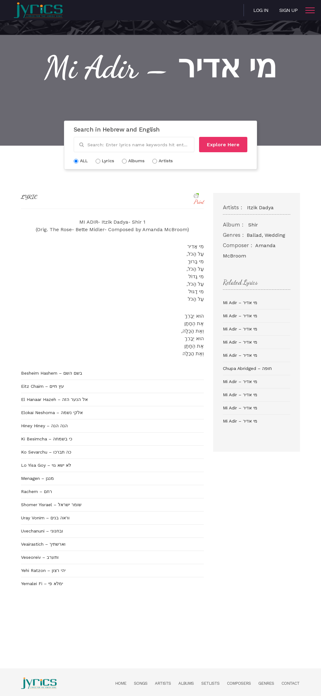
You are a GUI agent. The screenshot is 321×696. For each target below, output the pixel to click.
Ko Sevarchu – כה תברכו (46, 451)
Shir (253, 225)
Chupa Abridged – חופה (247, 368)
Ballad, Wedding (266, 235)
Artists (163, 683)
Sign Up (288, 10)
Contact (290, 683)
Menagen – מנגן (37, 478)
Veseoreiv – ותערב (40, 557)
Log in (260, 10)
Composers (239, 683)
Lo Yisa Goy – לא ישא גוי (46, 465)
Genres (266, 683)
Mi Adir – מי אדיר (240, 302)
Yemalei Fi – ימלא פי (42, 583)
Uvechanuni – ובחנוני (42, 530)
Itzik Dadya (260, 207)
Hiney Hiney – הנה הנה (44, 425)
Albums (186, 683)
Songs (140, 683)
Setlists (210, 683)
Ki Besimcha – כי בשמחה (46, 438)
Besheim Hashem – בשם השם (51, 373)
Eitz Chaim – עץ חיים (42, 386)
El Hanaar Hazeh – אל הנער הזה (54, 399)
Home (120, 683)
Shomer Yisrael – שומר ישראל (51, 504)
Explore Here (223, 145)
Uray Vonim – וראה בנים (45, 517)
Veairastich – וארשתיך (43, 544)
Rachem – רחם (36, 491)
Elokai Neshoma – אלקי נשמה (52, 412)
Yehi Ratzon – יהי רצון (43, 570)
